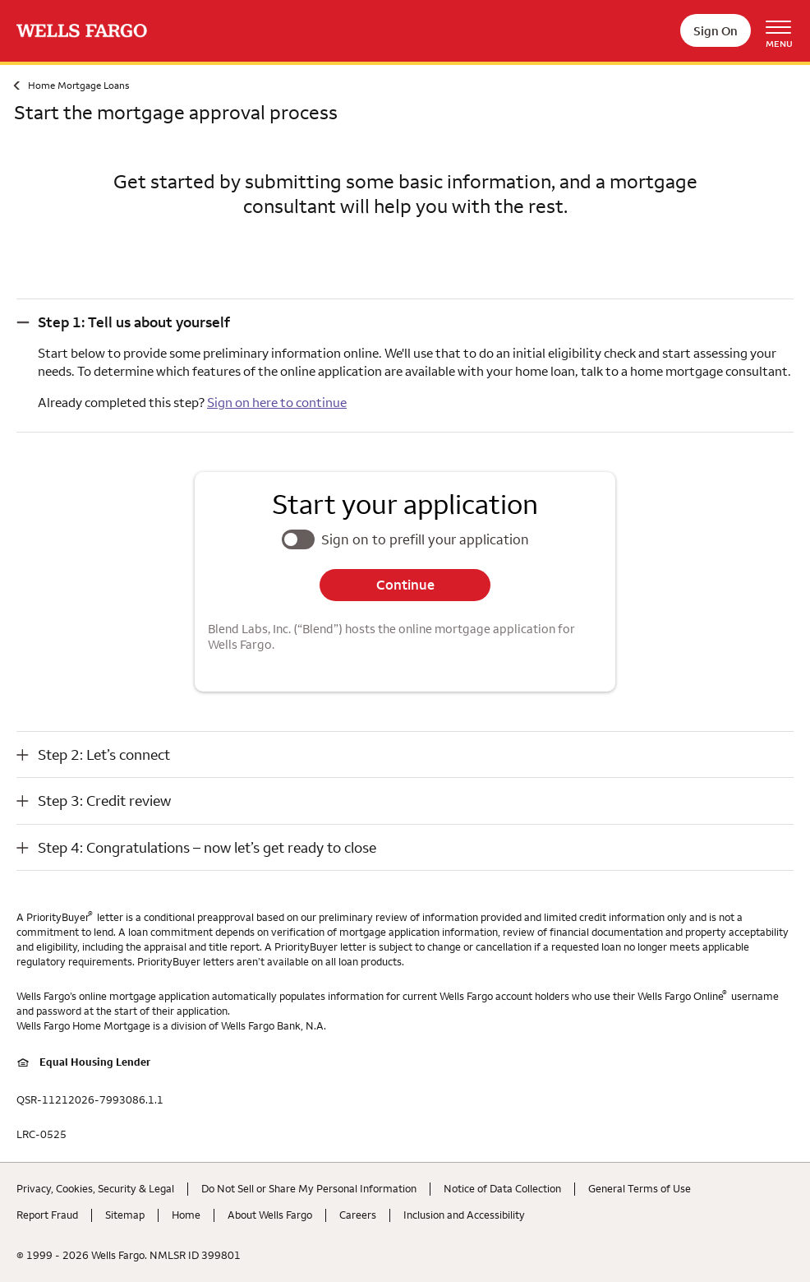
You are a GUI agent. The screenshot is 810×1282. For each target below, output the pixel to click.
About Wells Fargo (270, 1214)
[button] (405, 322)
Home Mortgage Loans (78, 85)
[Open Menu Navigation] (784, 31)
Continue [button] (405, 585)
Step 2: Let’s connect (104, 754)
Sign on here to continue (277, 402)
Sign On (715, 31)
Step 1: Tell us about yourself (134, 321)
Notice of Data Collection (502, 1188)
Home (186, 1214)
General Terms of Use (639, 1188)
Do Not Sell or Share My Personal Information (309, 1188)
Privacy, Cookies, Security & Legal (95, 1188)
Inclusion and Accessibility (464, 1214)
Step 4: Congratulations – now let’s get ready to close (207, 847)
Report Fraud (47, 1214)
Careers (357, 1214)
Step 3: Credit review (104, 800)
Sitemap (125, 1214)
